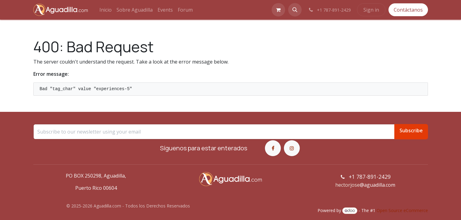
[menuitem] (105, 10)
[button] (295, 9)
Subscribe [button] (411, 130)
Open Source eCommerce (402, 210)
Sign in (371, 9)
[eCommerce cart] (278, 9)
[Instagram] (292, 148)
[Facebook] (273, 148)
